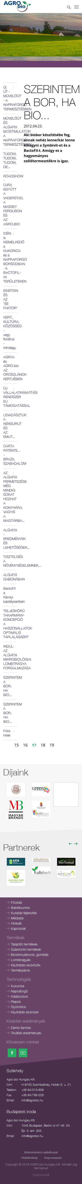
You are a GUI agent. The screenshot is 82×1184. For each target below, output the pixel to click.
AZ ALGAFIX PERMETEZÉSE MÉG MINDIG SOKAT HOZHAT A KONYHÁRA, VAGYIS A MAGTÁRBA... (10, 497)
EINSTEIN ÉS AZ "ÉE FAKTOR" (10, 299)
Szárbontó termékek (26, 949)
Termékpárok (20, 970)
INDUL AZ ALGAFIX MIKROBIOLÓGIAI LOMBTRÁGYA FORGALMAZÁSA (10, 657)
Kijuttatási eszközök (25, 965)
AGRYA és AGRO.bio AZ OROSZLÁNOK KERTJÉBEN (10, 368)
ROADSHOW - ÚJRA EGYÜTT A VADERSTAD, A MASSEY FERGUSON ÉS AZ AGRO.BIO (10, 200)
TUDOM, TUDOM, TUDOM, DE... (9, 160)
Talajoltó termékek (24, 944)
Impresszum (53, 1157)
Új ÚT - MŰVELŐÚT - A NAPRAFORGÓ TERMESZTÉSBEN (10, 98)
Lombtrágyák (21, 960)
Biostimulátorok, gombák (30, 955)
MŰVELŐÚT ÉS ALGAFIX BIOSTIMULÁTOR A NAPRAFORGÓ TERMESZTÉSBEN (10, 131)
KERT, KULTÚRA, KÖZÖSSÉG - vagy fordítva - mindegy (10, 332)
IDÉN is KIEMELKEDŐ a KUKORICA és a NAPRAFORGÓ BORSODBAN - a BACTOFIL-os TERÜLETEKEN (10, 257)
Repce (16, 1002)
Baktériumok (20, 908)
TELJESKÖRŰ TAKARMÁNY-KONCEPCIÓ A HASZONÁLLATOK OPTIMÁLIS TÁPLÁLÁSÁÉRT (10, 624)
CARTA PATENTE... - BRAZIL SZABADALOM (10, 454)
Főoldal (16, 902)
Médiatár (17, 918)
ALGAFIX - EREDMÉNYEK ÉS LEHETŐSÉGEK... (10, 538)
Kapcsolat (18, 928)
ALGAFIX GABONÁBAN (10, 577)
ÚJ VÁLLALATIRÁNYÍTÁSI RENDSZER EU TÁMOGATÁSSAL (10, 396)
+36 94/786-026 (32, 1095)
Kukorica (17, 986)
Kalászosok (19, 996)
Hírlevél (16, 923)
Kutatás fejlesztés (24, 913)
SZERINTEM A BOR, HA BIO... (10, 686)
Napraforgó (19, 991)
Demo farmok (21, 1028)
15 (16, 745)
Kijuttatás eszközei (24, 1012)
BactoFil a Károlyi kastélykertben (10, 594)
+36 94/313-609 (32, 1090)
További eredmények (26, 1033)
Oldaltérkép (29, 1157)
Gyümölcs (18, 1007)
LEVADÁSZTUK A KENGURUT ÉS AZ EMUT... (10, 426)
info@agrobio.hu (32, 1100)
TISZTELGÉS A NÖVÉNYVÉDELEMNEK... (10, 561)
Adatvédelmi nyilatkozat (41, 1152)
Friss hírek (6, 733)
